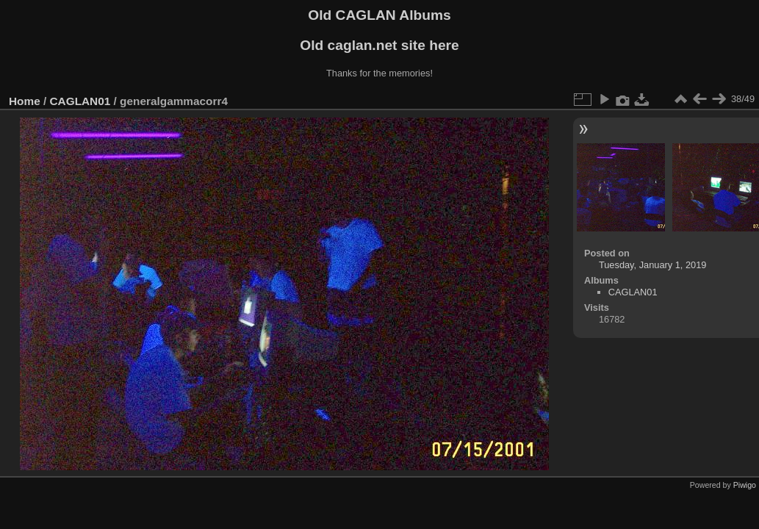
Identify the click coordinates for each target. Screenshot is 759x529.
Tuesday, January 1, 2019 (653, 264)
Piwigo (744, 485)
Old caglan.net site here (379, 45)
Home (24, 101)
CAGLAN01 (80, 101)
